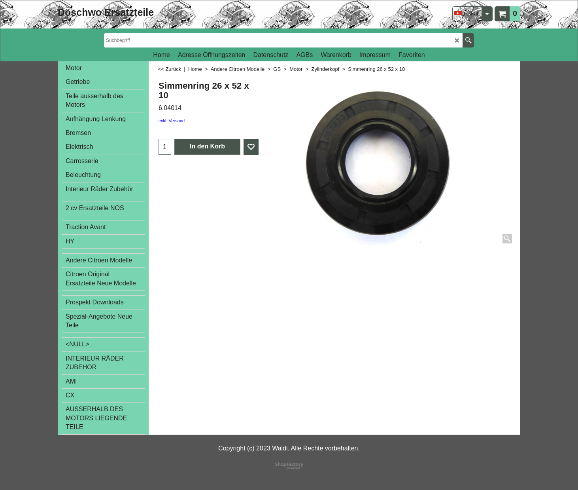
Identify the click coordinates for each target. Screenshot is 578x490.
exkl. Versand (172, 120)
